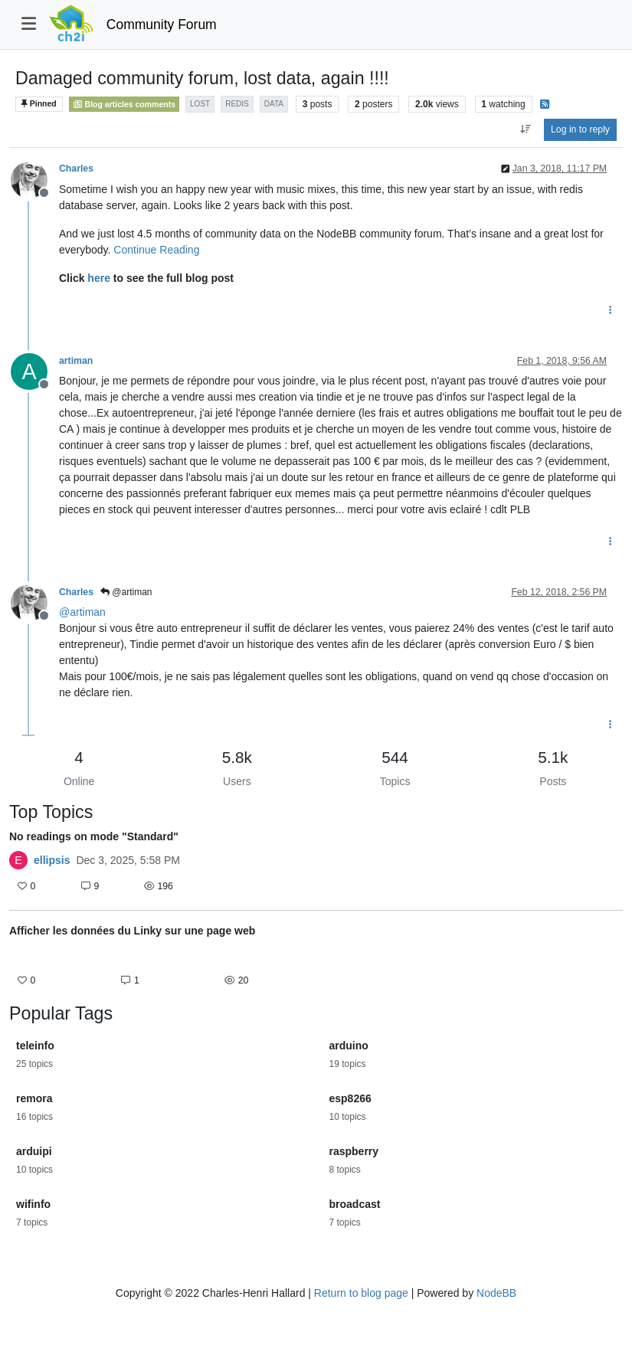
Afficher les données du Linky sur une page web (132, 931)
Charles (76, 168)
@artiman (126, 592)
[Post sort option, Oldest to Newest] (525, 129)
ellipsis (52, 860)
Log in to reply (580, 129)
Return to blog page (361, 1293)
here (98, 278)
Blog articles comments (124, 104)
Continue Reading (156, 250)
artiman (76, 360)
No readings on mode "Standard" (93, 836)
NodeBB (496, 1293)
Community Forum (161, 24)
